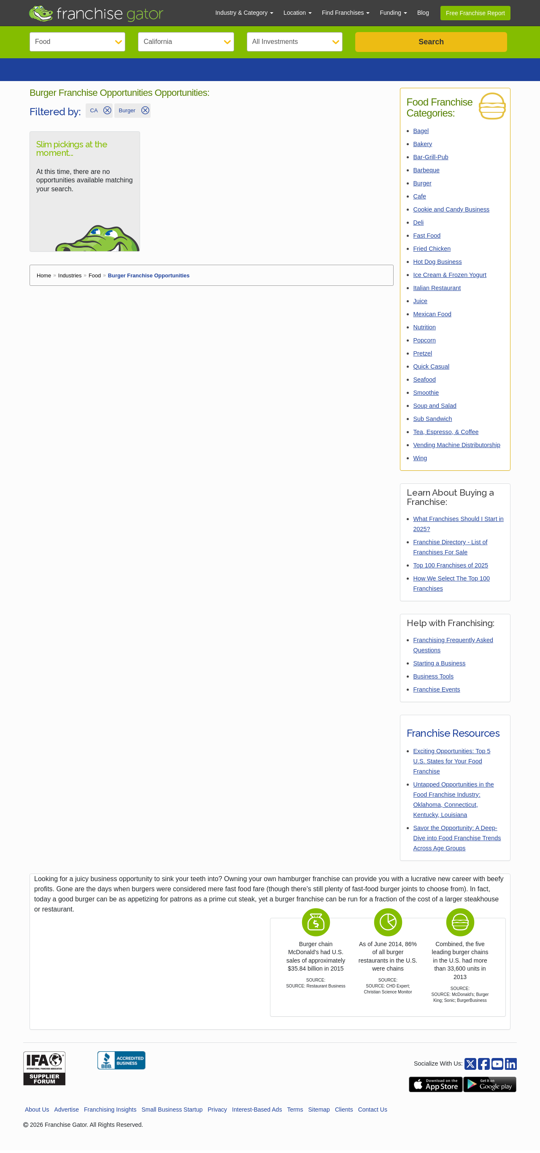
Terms (295, 1112)
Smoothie (426, 395)
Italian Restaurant (437, 290)
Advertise (66, 1112)
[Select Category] (77, 42)
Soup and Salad (434, 408)
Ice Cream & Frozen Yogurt (450, 277)
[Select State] (186, 42)
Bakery (422, 146)
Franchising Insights (110, 1112)
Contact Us (372, 1112)
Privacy (217, 1112)
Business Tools (433, 679)
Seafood (424, 382)
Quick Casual (431, 369)
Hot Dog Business (437, 264)
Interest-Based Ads (257, 1112)
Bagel (421, 133)
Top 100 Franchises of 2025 (451, 567)
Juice (420, 303)
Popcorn (424, 342)
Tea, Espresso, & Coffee (446, 434)
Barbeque (426, 172)
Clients (344, 1112)
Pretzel (422, 356)
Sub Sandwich (432, 421)
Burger (422, 185)
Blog (423, 12)
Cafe (419, 198)
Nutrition (424, 329)
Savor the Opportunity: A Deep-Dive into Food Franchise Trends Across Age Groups (457, 840)
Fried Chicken (432, 251)
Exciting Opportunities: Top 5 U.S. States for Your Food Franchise (452, 763)
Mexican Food (432, 316)
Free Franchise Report (475, 13)
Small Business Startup (171, 1112)
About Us (37, 1112)
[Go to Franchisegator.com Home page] (116, 13)
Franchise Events (436, 692)
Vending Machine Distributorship (456, 447)
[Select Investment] (295, 42)
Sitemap (319, 1112)
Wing (420, 460)
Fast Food (427, 238)
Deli (418, 225)
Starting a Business (439, 665)
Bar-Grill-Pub (430, 159)
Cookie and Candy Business (451, 212)
